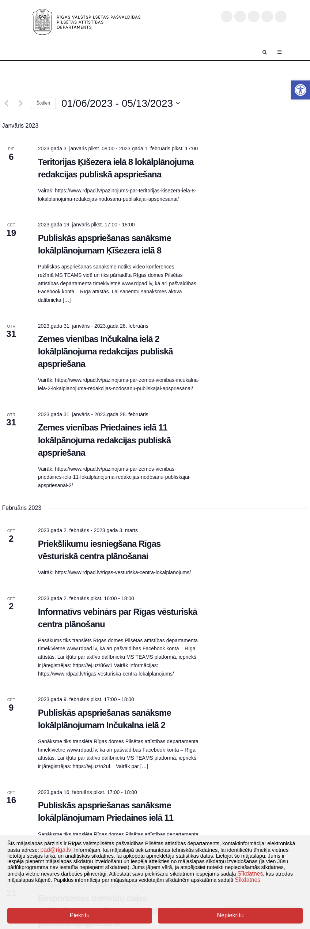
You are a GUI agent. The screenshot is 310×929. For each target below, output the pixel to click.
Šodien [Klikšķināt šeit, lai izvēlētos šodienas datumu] (43, 103)
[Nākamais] (20, 103)
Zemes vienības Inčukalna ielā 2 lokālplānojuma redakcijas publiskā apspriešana (105, 351)
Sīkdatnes (250, 873)
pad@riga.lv (56, 850)
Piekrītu (80, 915)
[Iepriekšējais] (6, 103)
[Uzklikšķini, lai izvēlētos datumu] (120, 103)
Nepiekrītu (230, 915)
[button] (300, 89)
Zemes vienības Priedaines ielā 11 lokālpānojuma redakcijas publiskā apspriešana (104, 439)
